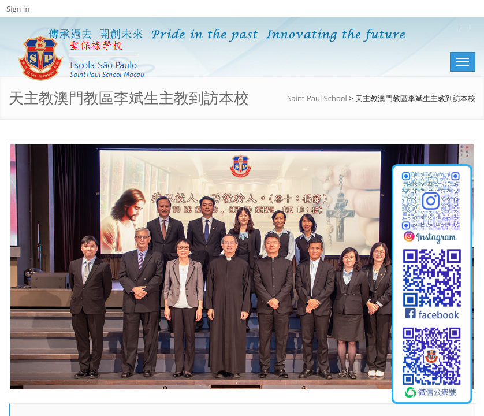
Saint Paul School (317, 98)
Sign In (17, 8)
